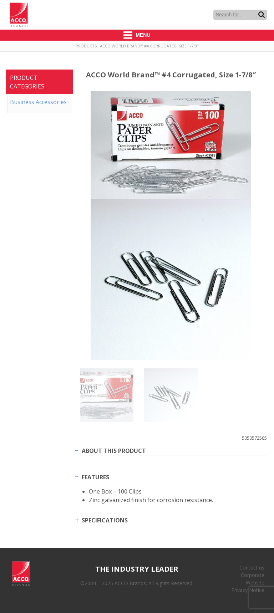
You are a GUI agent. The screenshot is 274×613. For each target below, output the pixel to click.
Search (261, 14)
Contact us (251, 567)
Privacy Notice (247, 590)
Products (86, 45)
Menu (136, 35)
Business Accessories (38, 102)
